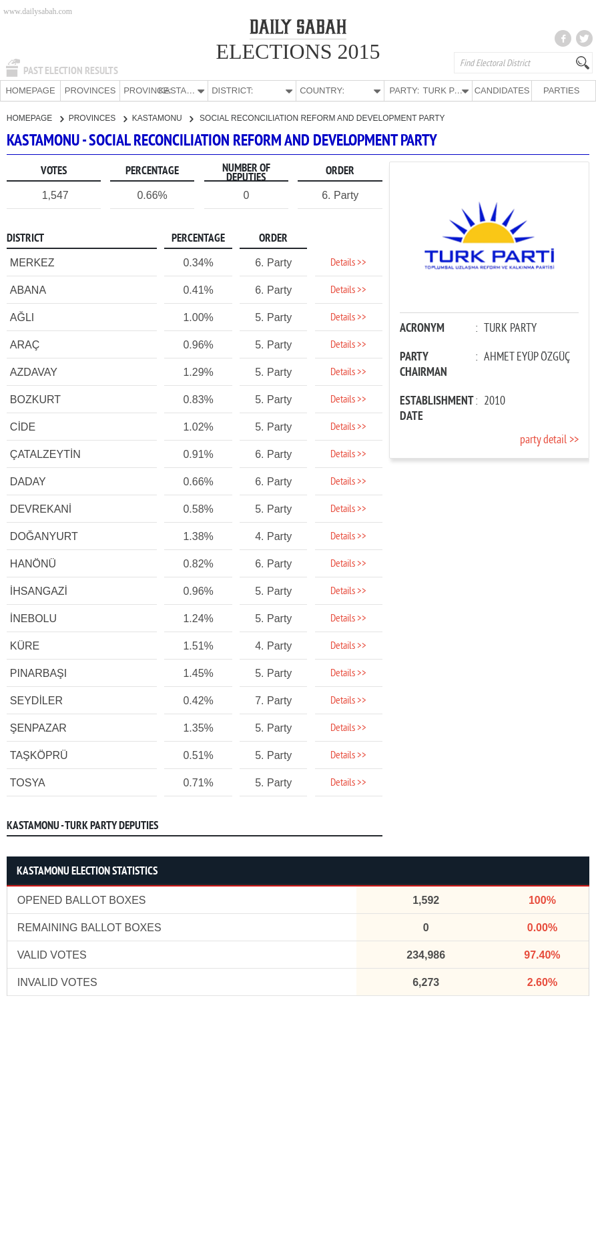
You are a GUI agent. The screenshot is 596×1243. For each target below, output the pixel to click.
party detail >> (549, 439)
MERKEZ (32, 262)
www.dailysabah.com (37, 11)
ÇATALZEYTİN (45, 453)
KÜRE (24, 645)
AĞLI (22, 316)
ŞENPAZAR (38, 727)
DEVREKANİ (40, 508)
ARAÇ (24, 344)
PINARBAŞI (38, 672)
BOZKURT (35, 399)
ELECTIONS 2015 (298, 51)
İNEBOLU (33, 618)
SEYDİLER (36, 700)
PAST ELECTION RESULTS (70, 71)
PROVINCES (90, 90)
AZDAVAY (33, 371)
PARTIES (561, 90)
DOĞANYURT (44, 535)
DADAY (28, 481)
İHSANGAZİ (38, 590)
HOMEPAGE (30, 90)
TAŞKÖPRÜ (39, 754)
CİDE (22, 426)
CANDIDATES (502, 90)
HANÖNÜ (33, 563)
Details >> (348, 262)
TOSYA (27, 782)
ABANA (28, 289)
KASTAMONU (162, 117)
